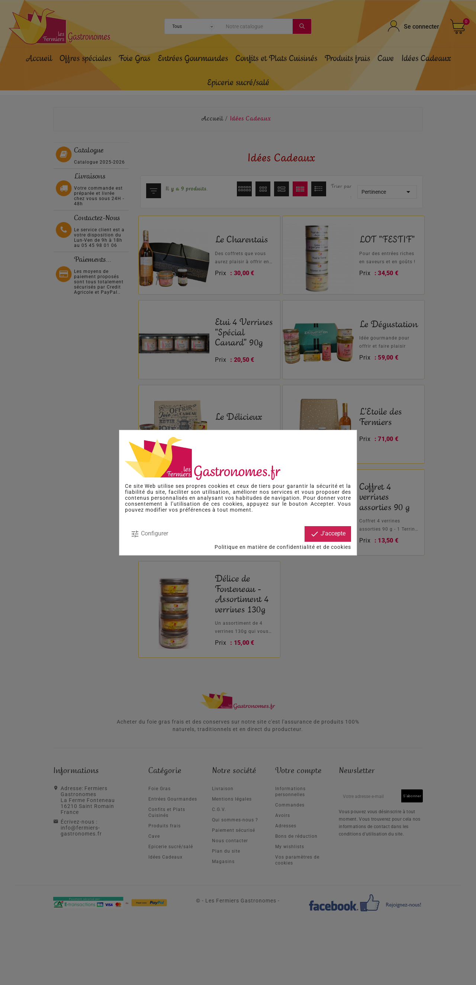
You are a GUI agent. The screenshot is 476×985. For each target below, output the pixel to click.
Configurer (149, 533)
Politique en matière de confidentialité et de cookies (283, 547)
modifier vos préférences (178, 510)
